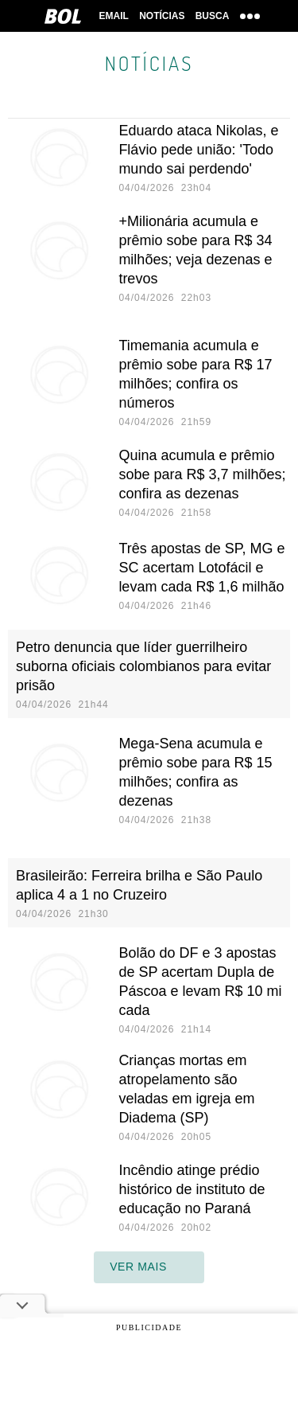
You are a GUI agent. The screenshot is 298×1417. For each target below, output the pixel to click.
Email (112, 15)
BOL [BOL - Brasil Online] (61, 16)
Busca (213, 15)
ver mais (149, 1267)
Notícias (161, 15)
